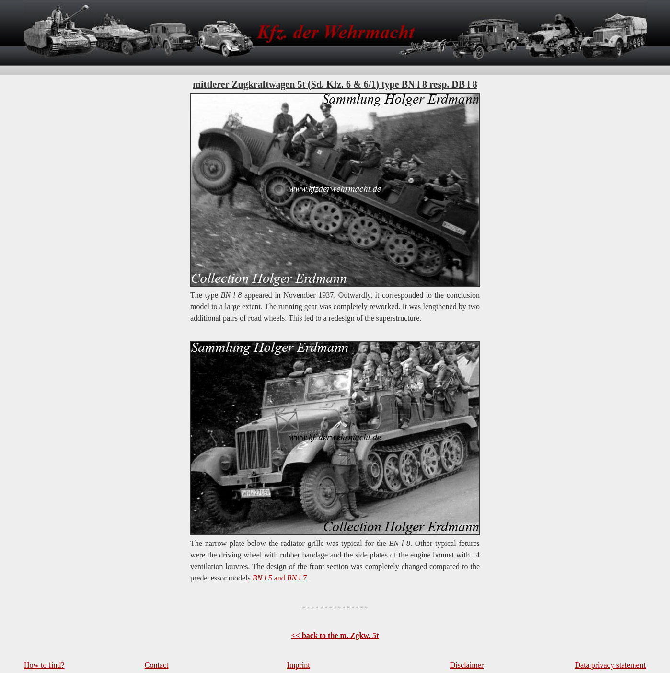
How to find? (44, 665)
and (280, 578)
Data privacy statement (610, 665)
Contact (157, 665)
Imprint (298, 665)
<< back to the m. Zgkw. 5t (335, 635)
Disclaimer (467, 665)
